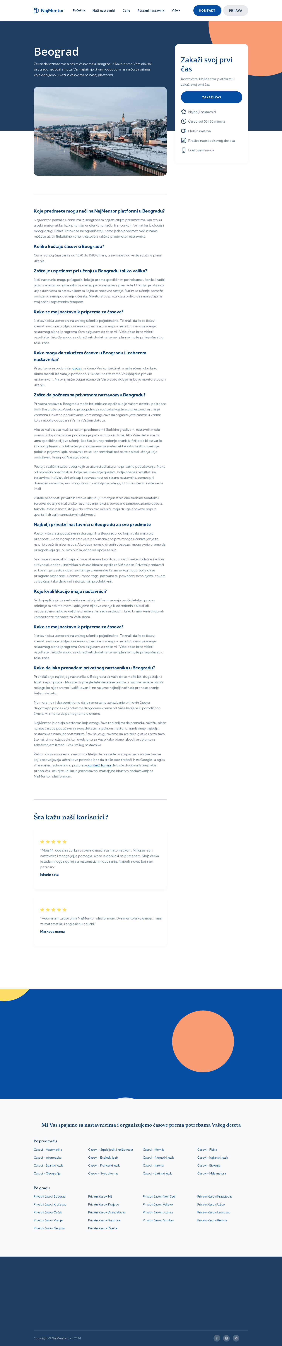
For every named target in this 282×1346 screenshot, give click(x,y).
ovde (76, 368)
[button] (176, 11)
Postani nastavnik (151, 10)
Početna (79, 10)
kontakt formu (99, 765)
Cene (126, 10)
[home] (50, 10)
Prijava (235, 10)
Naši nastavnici (104, 10)
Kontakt (207, 10)
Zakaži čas (211, 97)
